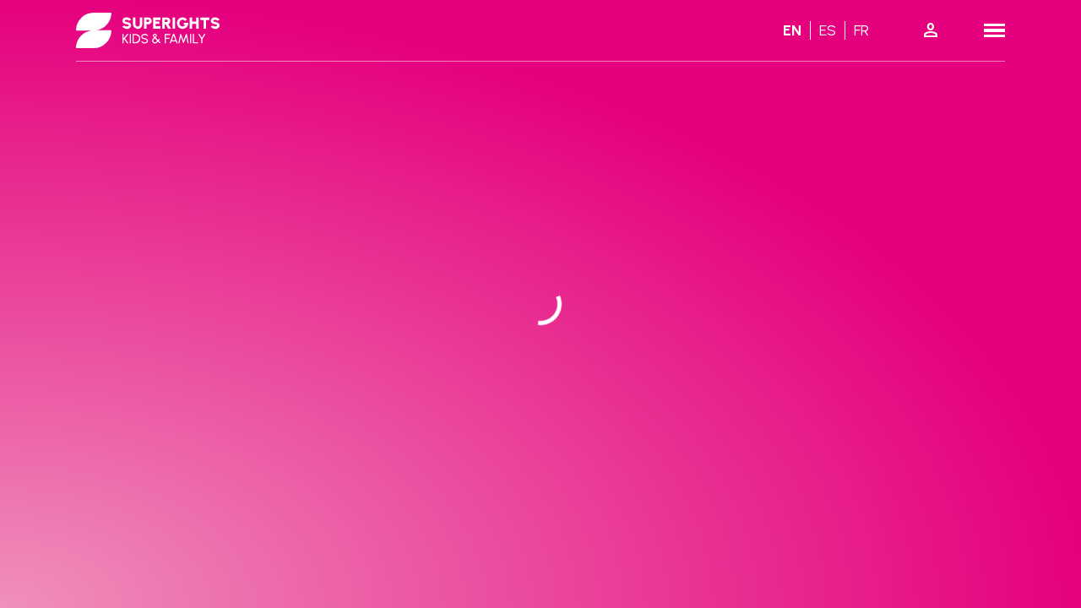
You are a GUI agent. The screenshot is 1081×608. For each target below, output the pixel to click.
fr (861, 30)
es (827, 30)
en (792, 30)
